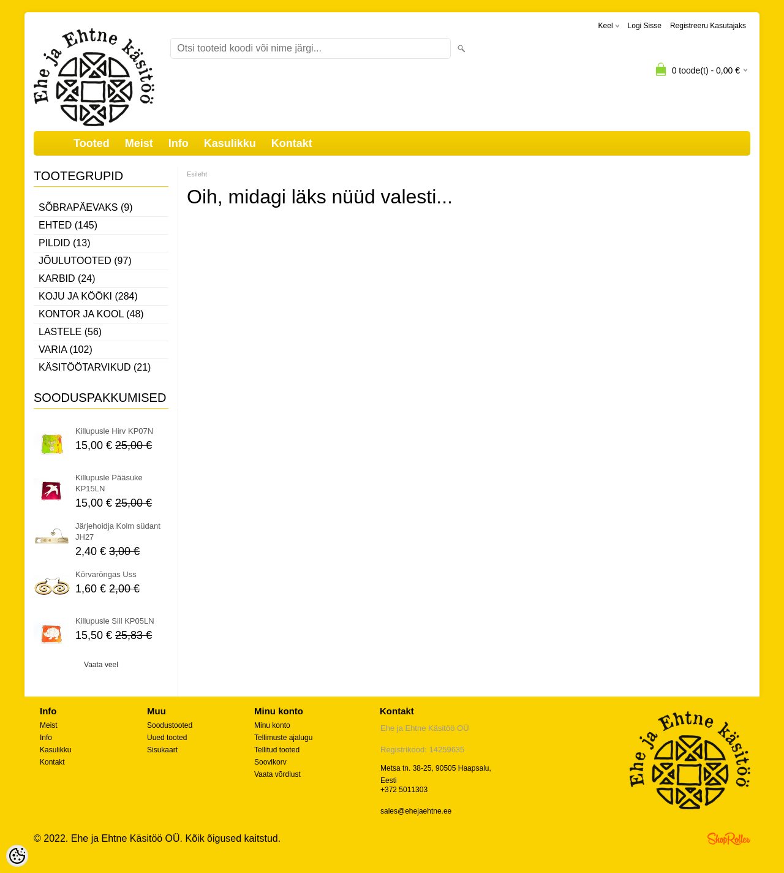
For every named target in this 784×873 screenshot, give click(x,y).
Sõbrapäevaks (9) (86, 207)
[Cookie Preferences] (17, 856)
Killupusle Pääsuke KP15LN (109, 483)
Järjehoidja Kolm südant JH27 (117, 531)
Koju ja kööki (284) (88, 296)
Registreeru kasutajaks (708, 25)
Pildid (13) (64, 243)
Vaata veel (101, 664)
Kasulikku (230, 143)
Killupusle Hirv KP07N (114, 431)
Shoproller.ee (728, 839)
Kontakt (291, 143)
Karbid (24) (67, 278)
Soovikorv (270, 762)
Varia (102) (65, 349)
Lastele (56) (70, 332)
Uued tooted (167, 737)
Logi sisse (645, 25)
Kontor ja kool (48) (91, 314)
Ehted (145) (68, 225)
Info (178, 143)
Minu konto (272, 725)
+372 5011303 (404, 789)
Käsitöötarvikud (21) (95, 367)
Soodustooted (169, 725)
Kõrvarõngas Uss (106, 574)
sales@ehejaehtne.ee (415, 811)
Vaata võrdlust (277, 774)
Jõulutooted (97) (85, 260)
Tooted (92, 143)
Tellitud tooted (277, 750)
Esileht (197, 174)
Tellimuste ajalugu (283, 737)
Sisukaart (162, 750)
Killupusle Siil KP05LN (114, 620)
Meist (139, 143)
